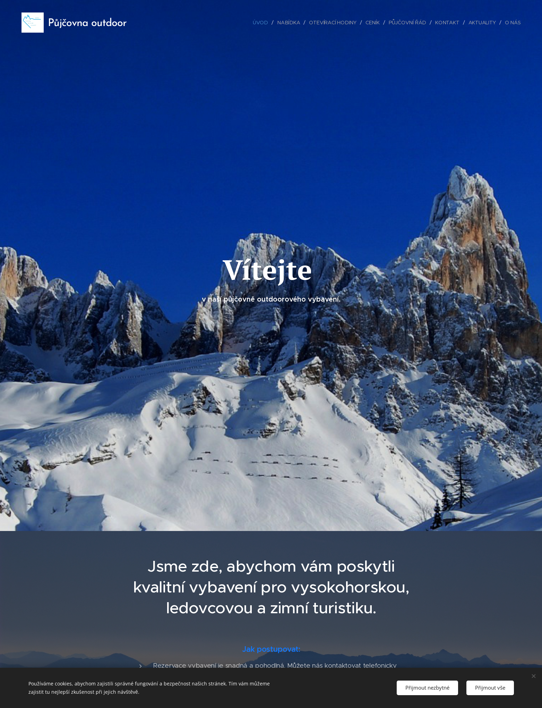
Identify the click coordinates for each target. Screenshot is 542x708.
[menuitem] (264, 22)
